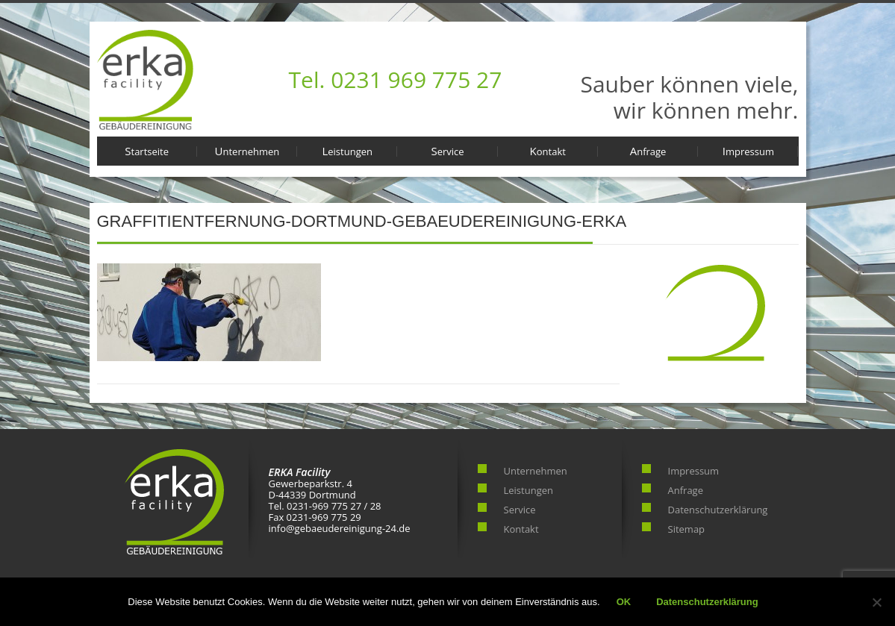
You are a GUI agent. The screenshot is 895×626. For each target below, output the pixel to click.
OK (624, 601)
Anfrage (648, 150)
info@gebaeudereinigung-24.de (340, 528)
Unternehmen (247, 150)
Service (447, 150)
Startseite (147, 150)
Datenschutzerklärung (718, 509)
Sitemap (686, 529)
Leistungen (347, 150)
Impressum (748, 150)
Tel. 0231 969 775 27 (395, 79)
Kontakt (548, 150)
